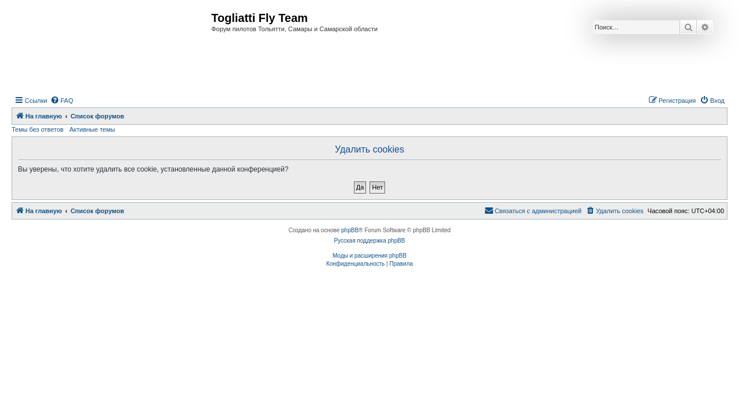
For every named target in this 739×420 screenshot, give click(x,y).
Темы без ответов (38, 129)
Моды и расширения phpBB (369, 255)
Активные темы (92, 129)
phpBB (350, 230)
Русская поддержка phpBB (369, 240)
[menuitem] (61, 100)
